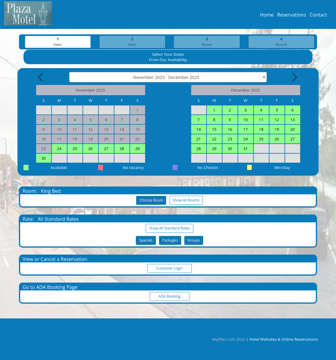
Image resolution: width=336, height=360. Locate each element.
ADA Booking (169, 296)
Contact (318, 16)
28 (122, 149)
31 (245, 149)
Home (267, 16)
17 (245, 129)
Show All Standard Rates (169, 228)
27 (106, 149)
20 (292, 129)
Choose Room (151, 200)
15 (214, 129)
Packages (170, 240)
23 (230, 139)
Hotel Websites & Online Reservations (283, 339)
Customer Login (169, 268)
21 (198, 139)
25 (75, 149)
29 (137, 149)
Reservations (291, 16)
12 (277, 120)
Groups (194, 240)
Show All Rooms (186, 200)
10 (245, 120)
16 (230, 129)
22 (214, 139)
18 (261, 129)
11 (261, 120)
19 (277, 129)
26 (90, 149)
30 (43, 158)
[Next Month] (294, 77)
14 (198, 129)
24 (59, 149)
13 (292, 120)
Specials (146, 240)
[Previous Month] (41, 77)
